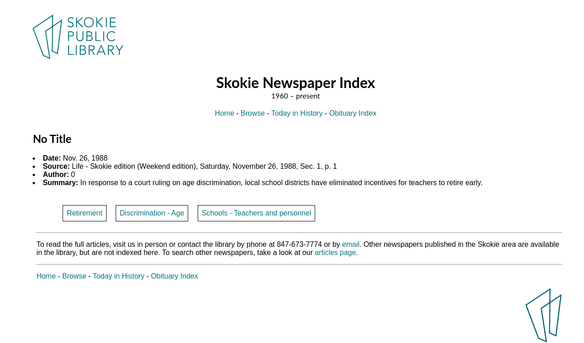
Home (224, 113)
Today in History (297, 113)
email (351, 244)
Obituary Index (352, 113)
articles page (335, 252)
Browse (253, 113)
